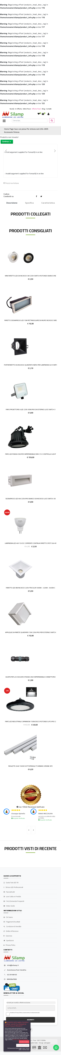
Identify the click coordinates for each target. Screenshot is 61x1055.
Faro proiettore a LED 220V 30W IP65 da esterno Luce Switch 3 (30, 409)
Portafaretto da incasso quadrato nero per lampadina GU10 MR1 (30, 364)
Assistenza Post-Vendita (15, 970)
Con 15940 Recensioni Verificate (31, 807)
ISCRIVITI (30, 1019)
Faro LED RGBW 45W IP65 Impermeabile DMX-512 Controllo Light (30, 454)
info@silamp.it (11, 965)
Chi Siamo (8, 917)
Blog (43, 108)
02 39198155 (10, 974)
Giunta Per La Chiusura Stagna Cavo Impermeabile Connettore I (30, 676)
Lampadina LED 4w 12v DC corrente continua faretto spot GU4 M (30, 543)
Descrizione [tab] (11, 203)
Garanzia (8, 936)
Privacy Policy (9, 945)
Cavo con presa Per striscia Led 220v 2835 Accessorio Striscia (26, 130)
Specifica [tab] (29, 203)
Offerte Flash (36, 108)
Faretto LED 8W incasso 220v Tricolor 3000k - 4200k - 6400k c (30, 587)
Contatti (48, 108)
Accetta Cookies (24, 1041)
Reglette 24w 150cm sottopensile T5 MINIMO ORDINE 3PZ (30, 766)
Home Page (9, 129)
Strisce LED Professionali (13, 887)
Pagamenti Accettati (12, 921)
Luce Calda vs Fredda (12, 896)
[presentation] (28, 830)
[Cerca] (29, 120)
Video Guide (9, 906)
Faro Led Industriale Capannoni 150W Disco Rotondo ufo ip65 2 (30, 721)
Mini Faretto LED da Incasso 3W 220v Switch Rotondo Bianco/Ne (30, 275)
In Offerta (18, 108)
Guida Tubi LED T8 (11, 882)
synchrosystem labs (31, 1042)
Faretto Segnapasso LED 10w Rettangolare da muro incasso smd (30, 320)
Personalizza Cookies (22, 1045)
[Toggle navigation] (4, 121)
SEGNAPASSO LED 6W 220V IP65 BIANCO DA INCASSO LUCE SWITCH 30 (30, 498)
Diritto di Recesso (11, 931)
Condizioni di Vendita (12, 926)
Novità (12, 108)
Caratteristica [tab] (48, 203)
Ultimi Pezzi (27, 108)
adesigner (47, 1042)
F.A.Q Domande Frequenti (14, 901)
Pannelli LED (9, 892)
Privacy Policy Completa (20, 1039)
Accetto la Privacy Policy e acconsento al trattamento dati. (25, 1012)
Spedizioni (9, 940)
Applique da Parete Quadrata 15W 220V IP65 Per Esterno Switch (30, 632)
